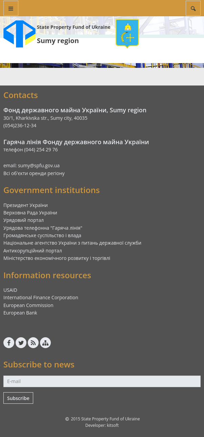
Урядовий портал (23, 220)
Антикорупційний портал (32, 250)
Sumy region (58, 40)
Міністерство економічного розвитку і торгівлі (56, 258)
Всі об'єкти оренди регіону (34, 173)
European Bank (20, 312)
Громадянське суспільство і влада (42, 235)
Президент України (25, 205)
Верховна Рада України (30, 212)
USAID (10, 290)
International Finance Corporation (40, 297)
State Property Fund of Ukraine (73, 27)
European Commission (28, 305)
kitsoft (113, 425)
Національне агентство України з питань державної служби (72, 243)
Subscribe (18, 398)
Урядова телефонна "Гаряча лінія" (42, 228)
